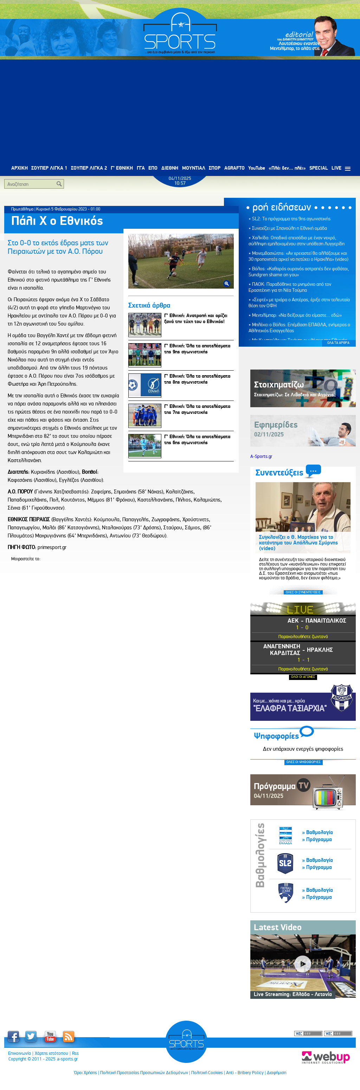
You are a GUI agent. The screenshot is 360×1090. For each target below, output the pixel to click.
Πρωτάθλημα (22, 209)
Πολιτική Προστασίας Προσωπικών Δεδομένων (144, 1073)
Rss (75, 1053)
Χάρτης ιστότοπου (51, 1053)
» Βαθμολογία (317, 832)
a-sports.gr (67, 1059)
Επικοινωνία (19, 1053)
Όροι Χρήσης (85, 1073)
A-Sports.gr (261, 456)
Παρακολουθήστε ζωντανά (303, 636)
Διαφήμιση (276, 1073)
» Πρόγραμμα (317, 839)
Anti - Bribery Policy (245, 1073)
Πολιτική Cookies (207, 1073)
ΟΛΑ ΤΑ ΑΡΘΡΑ (338, 343)
